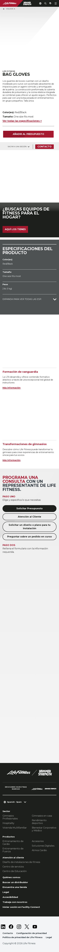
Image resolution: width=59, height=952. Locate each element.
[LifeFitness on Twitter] (27, 926)
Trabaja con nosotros (15, 902)
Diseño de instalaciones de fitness (21, 862)
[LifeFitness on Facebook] (11, 926)
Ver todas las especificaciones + (22, 121)
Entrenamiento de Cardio (13, 842)
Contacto (44, 146)
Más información (12, 387)
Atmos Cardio (39, 850)
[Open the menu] (55, 3)
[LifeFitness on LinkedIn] (3, 926)
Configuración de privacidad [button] (31, 933)
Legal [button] (49, 937)
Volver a (9, 9)
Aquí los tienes (15, 229)
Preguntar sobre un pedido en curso (29, 536)
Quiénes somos (11, 877)
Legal (6, 892)
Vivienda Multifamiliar (15, 827)
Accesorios (38, 841)
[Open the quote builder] (50, 3)
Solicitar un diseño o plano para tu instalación (30, 527)
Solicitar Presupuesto (29, 508)
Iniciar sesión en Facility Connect (21, 907)
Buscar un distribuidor (15, 882)
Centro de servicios (13, 866)
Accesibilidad (10, 897)
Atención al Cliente (29, 516)
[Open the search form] (45, 3)
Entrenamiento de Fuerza (13, 850)
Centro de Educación (15, 871)
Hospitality (8, 823)
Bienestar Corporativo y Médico (44, 829)
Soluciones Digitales (43, 845)
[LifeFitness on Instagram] (19, 926)
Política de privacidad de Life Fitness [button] (22, 937)
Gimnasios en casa (42, 815)
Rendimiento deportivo (39, 822)
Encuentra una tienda (15, 887)
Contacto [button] (8, 933)
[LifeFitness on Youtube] (35, 926)
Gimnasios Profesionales (10, 817)
